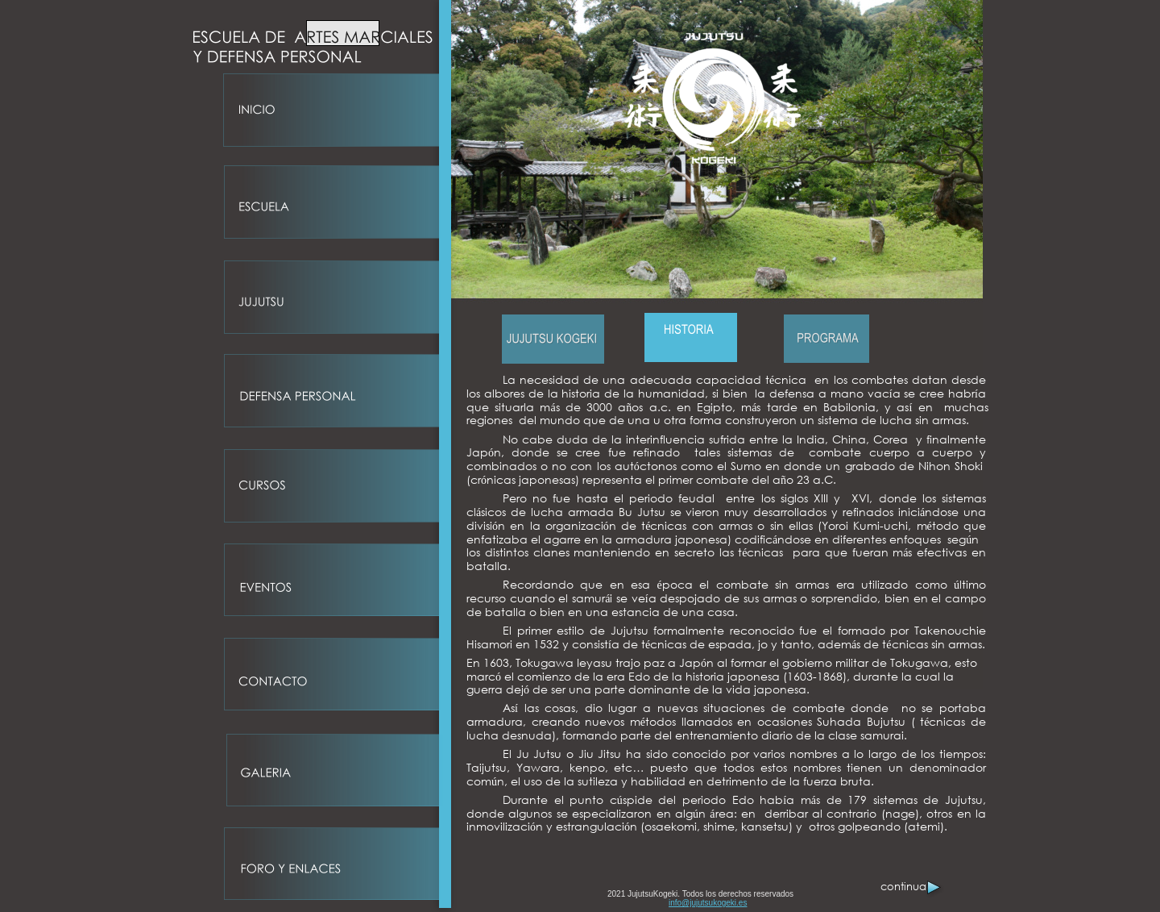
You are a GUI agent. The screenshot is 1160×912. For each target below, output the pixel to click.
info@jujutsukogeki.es (708, 902)
